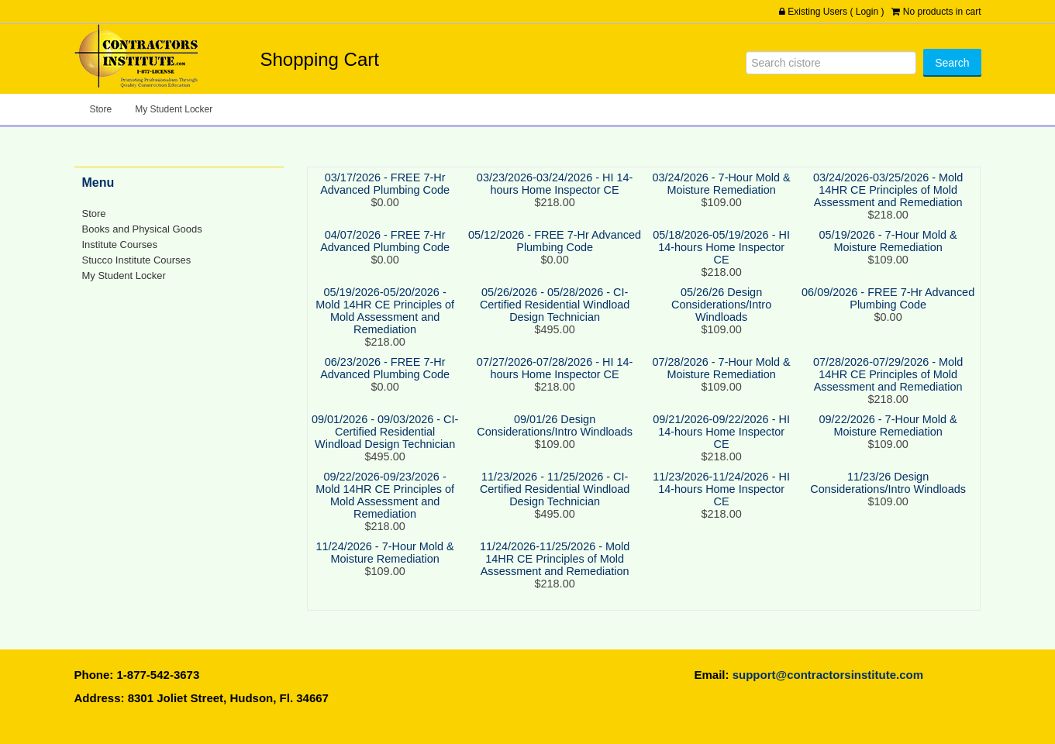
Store (101, 109)
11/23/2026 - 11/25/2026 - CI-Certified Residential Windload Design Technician (554, 489)
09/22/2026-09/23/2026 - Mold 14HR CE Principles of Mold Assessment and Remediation (384, 495)
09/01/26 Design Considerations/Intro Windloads (555, 425)
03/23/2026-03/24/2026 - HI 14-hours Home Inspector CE (555, 183)
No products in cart (942, 11)
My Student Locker (173, 109)
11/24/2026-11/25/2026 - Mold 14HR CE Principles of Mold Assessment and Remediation (554, 558)
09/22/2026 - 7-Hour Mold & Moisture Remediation (888, 425)
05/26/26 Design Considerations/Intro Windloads (721, 304)
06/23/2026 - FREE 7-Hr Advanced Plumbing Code (385, 368)
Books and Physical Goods (142, 229)
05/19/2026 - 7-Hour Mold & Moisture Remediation (888, 241)
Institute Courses (119, 244)
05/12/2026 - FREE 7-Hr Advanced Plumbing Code (554, 241)
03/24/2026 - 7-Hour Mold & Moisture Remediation (722, 183)
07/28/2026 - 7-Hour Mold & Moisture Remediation (722, 368)
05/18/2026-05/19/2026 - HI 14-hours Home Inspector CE (721, 247)
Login (867, 11)
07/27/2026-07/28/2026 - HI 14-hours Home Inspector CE (555, 368)
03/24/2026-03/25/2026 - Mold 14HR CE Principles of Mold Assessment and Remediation (888, 189)
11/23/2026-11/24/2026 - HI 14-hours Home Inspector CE (721, 489)
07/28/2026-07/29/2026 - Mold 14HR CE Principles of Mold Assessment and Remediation (888, 374)
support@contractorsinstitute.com (828, 674)
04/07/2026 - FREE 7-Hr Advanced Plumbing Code (385, 241)
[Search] (831, 62)
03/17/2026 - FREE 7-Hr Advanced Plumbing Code (385, 183)
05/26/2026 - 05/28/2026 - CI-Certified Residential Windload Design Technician (554, 304)
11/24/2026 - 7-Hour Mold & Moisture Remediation (385, 552)
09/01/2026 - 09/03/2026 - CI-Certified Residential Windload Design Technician (385, 431)
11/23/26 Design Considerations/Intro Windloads (888, 482)
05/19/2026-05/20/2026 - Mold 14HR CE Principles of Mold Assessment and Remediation (384, 311)
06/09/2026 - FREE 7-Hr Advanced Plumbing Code (888, 298)
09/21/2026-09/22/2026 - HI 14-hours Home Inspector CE (721, 431)
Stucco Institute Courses (136, 260)
